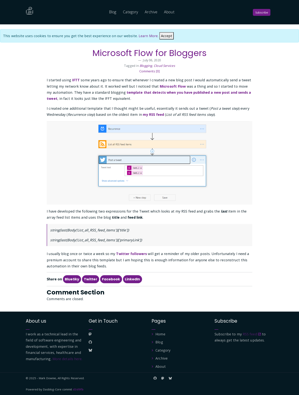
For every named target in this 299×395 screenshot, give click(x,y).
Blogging (146, 66)
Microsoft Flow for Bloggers (149, 53)
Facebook (111, 279)
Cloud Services (164, 66)
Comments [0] (149, 71)
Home (160, 334)
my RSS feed (153, 114)
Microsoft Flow (173, 86)
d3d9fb (78, 389)
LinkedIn (132, 279)
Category (130, 11)
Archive (151, 11)
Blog (112, 11)
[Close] (166, 35)
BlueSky (72, 279)
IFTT (76, 80)
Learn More (148, 36)
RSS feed (252, 334)
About (169, 11)
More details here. (67, 359)
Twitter (90, 279)
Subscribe (261, 12)
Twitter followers (131, 253)
